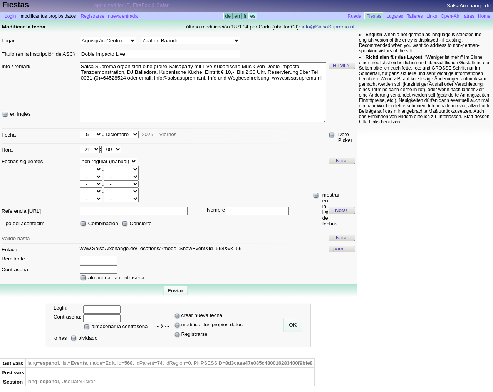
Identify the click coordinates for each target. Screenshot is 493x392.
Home (484, 16)
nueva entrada (123, 16)
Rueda (354, 16)
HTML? (341, 65)
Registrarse (92, 16)
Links (431, 16)
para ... (341, 249)
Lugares (394, 16)
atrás (469, 16)
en (237, 16)
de (228, 16)
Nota (341, 160)
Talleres (415, 16)
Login (10, 16)
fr (245, 16)
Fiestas (373, 16)
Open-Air (450, 16)
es (253, 16)
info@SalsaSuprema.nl (328, 27)
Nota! (341, 210)
